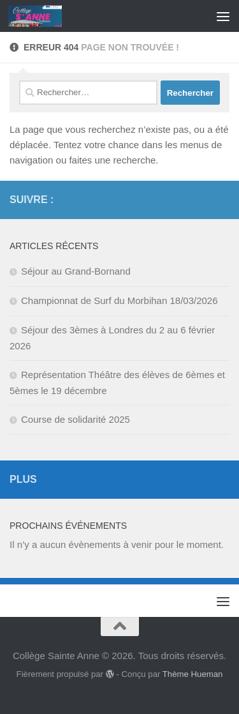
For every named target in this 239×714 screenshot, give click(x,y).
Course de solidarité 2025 (75, 419)
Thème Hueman (193, 674)
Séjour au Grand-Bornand (76, 271)
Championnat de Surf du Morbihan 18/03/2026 (119, 300)
